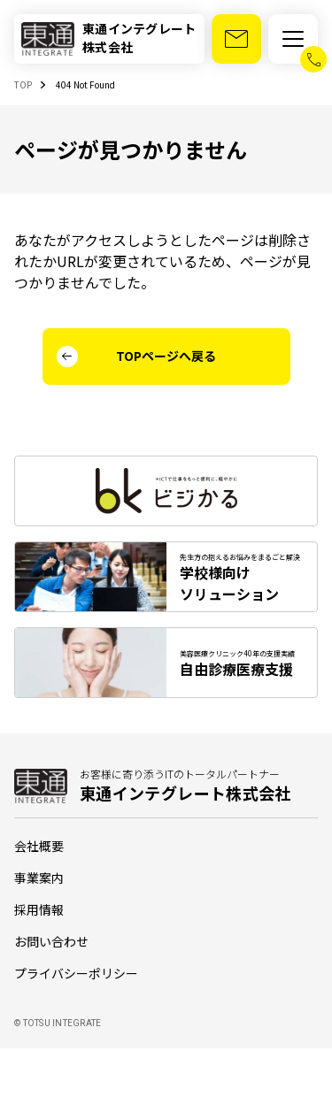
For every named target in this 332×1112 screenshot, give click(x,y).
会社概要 (39, 846)
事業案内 (39, 877)
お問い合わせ (51, 941)
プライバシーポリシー (76, 973)
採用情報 (39, 909)
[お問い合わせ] (236, 39)
